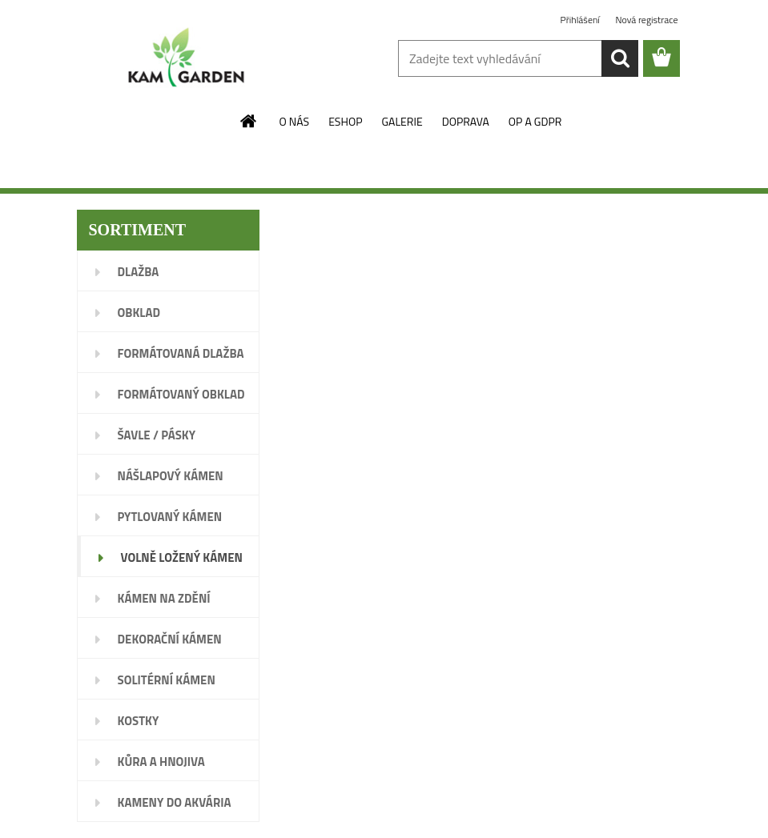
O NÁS (294, 121)
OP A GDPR (535, 121)
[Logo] (187, 59)
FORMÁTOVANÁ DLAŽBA (181, 353)
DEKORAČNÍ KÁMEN (170, 639)
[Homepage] (249, 120)
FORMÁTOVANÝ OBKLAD (181, 394)
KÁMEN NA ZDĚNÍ (164, 598)
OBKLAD (139, 312)
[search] (619, 58)
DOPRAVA (465, 121)
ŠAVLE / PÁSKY (157, 435)
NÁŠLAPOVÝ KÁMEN (170, 476)
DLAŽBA (138, 272)
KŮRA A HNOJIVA (161, 761)
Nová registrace (646, 19)
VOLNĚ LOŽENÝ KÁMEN (182, 557)
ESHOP (345, 121)
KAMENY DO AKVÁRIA (174, 802)
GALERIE (401, 121)
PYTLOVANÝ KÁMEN (170, 516)
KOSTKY (138, 721)
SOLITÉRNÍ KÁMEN (166, 680)
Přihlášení (581, 19)
